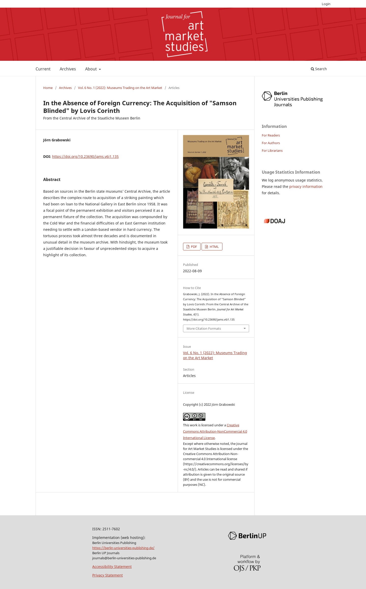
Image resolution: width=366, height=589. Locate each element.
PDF (193, 246)
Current (43, 69)
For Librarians (272, 150)
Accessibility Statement (112, 566)
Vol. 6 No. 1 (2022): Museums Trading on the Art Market (120, 87)
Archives (68, 69)
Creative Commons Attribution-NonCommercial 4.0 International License (215, 431)
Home (48, 87)
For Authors (271, 143)
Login (326, 4)
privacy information (306, 186)
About (91, 69)
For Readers (271, 135)
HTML (214, 246)
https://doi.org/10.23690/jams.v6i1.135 (85, 156)
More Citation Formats (204, 328)
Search (319, 68)
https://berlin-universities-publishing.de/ (123, 548)
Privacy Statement (107, 575)
